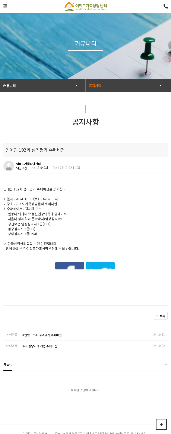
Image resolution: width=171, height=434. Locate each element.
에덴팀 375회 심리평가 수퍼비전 (42, 307)
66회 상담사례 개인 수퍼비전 (39, 318)
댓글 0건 (21, 168)
